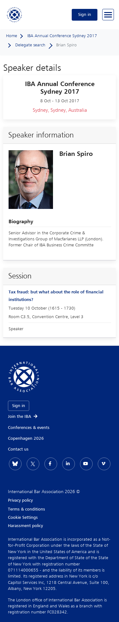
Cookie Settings (23, 517)
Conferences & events (29, 427)
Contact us (18, 449)
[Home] (14, 14)
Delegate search (30, 45)
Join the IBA (23, 416)
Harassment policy (25, 526)
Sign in (84, 14)
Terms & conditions (26, 509)
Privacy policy (20, 500)
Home (11, 36)
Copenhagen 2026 (26, 438)
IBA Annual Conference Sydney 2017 (62, 36)
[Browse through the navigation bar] (108, 14)
